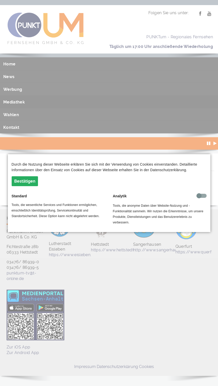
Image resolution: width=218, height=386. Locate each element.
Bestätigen (24, 181)
